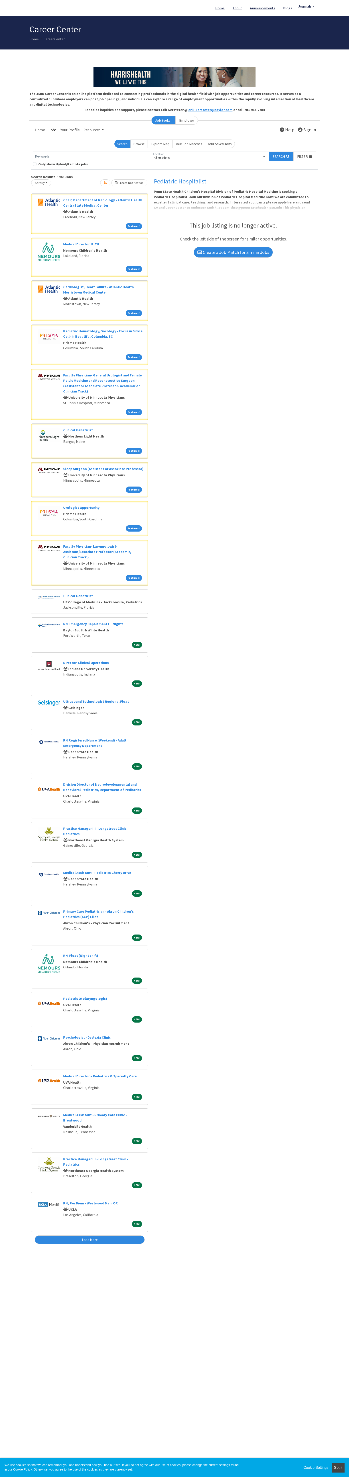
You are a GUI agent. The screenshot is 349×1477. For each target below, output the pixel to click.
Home (220, 8)
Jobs (53, 129)
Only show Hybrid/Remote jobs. (63, 164)
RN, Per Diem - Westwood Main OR (90, 1203)
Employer (186, 120)
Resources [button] (92, 129)
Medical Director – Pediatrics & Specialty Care (100, 1076)
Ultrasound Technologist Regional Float (96, 701)
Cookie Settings (315, 1467)
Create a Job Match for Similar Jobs (233, 252)
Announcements (262, 8)
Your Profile (70, 129)
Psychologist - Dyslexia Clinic (87, 1037)
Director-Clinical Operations (86, 662)
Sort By (40, 183)
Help (287, 129)
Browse (139, 144)
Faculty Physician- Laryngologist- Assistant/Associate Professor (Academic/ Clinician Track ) (97, 551)
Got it (338, 1467)
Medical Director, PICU (81, 244)
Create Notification (129, 183)
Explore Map (160, 144)
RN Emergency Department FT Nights (93, 624)
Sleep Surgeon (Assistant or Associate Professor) (103, 468)
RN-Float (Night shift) (80, 955)
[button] (304, 156)
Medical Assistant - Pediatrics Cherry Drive (97, 872)
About (237, 8)
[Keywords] (92, 156)
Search (122, 144)
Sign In (307, 129)
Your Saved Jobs (220, 144)
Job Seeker (163, 120)
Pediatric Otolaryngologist (85, 998)
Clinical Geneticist (78, 430)
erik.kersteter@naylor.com (210, 109)
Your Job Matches (189, 144)
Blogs (287, 8)
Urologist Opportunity (81, 507)
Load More (90, 1239)
